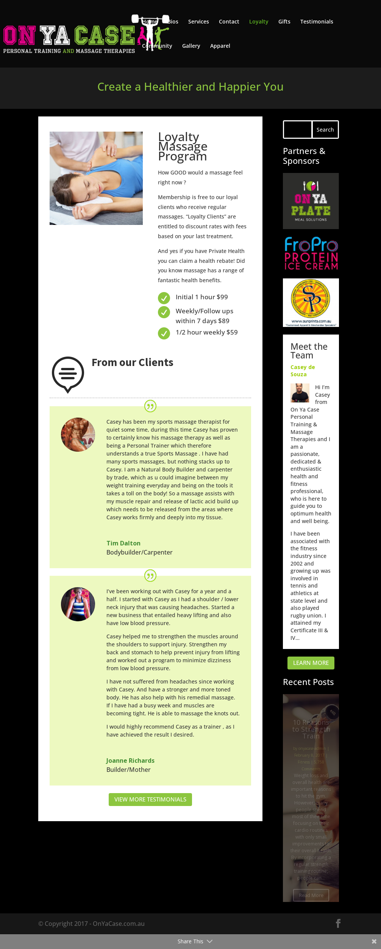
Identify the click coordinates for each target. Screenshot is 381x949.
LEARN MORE (311, 662)
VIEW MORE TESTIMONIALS (150, 799)
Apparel (220, 46)
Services (198, 22)
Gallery (191, 46)
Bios (172, 22)
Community (157, 46)
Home (150, 22)
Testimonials (316, 22)
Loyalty (259, 22)
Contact (229, 22)
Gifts (284, 22)
